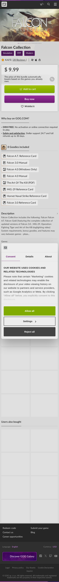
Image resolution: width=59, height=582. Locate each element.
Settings (29, 321)
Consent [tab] (10, 256)
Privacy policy (18, 568)
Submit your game (39, 528)
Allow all (29, 310)
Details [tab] (30, 256)
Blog (33, 532)
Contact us (8, 532)
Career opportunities (13, 537)
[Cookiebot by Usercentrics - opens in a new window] (42, 248)
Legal (7, 568)
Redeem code (9, 528)
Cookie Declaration (46, 568)
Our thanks (30, 568)
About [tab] (48, 256)
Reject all (29, 331)
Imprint (30, 571)
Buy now (29, 99)
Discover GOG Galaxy (22, 556)
